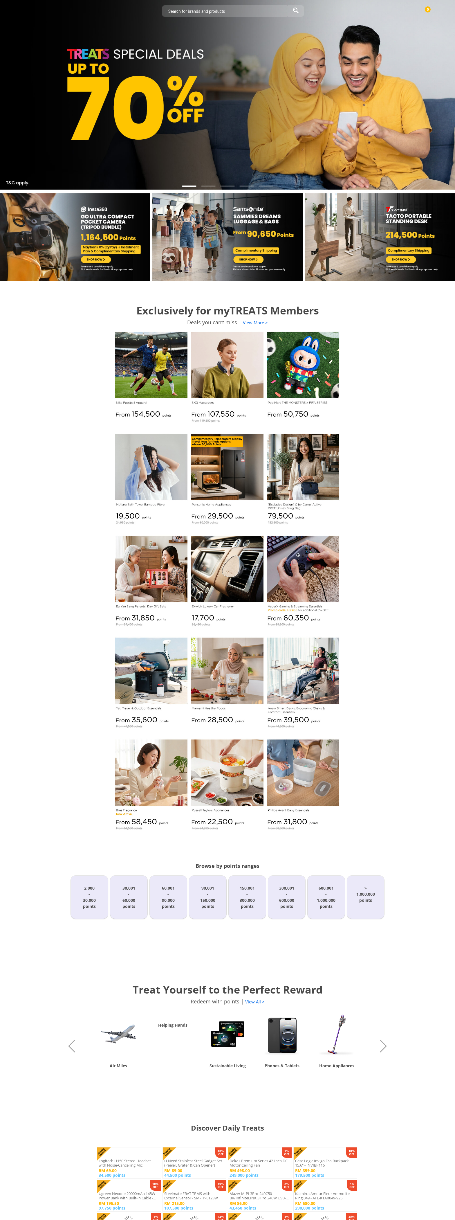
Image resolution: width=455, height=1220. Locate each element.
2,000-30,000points (89, 897)
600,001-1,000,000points (326, 897)
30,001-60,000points (128, 897)
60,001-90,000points (168, 897)
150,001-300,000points (247, 897)
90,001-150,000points (207, 897)
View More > (255, 322)
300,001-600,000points (286, 897)
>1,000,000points (365, 894)
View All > (255, 1002)
